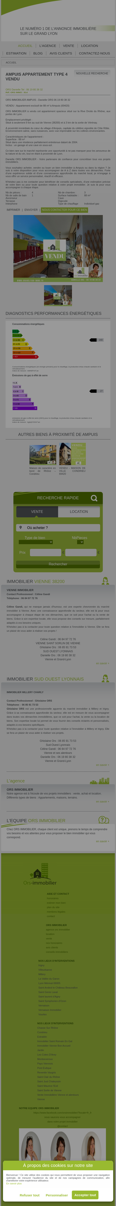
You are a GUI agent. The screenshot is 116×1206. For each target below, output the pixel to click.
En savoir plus (14, 1183)
